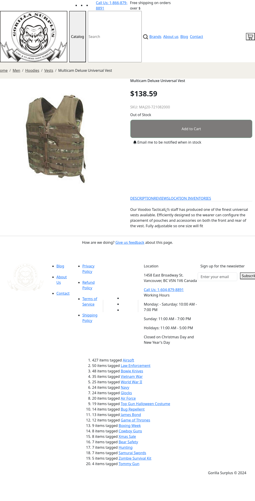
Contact (196, 36)
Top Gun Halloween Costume (145, 403)
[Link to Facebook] (124, 304)
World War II (131, 381)
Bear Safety (128, 441)
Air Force (128, 398)
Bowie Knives (132, 371)
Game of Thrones (135, 420)
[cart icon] (250, 36)
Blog (184, 36)
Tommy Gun (129, 463)
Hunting (126, 447)
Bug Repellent (133, 409)
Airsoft (128, 360)
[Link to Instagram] (93, 5)
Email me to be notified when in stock (167, 142)
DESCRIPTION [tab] (142, 198)
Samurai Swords (132, 452)
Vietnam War (132, 376)
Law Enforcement (136, 365)
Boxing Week (130, 425)
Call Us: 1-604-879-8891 (164, 289)
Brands (155, 36)
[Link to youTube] (124, 298)
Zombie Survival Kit (135, 458)
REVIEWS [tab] (161, 198)
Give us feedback (129, 242)
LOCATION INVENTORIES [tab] (190, 198)
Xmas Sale (127, 436)
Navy (125, 387)
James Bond (131, 414)
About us (171, 36)
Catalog (77, 36)
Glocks (126, 392)
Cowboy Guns (130, 431)
